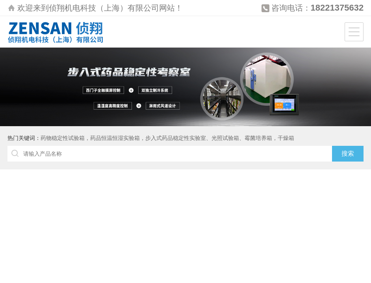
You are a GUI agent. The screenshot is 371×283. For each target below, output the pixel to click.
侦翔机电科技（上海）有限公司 (104, 8)
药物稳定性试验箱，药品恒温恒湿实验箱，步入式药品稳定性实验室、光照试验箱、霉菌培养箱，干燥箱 (167, 138)
